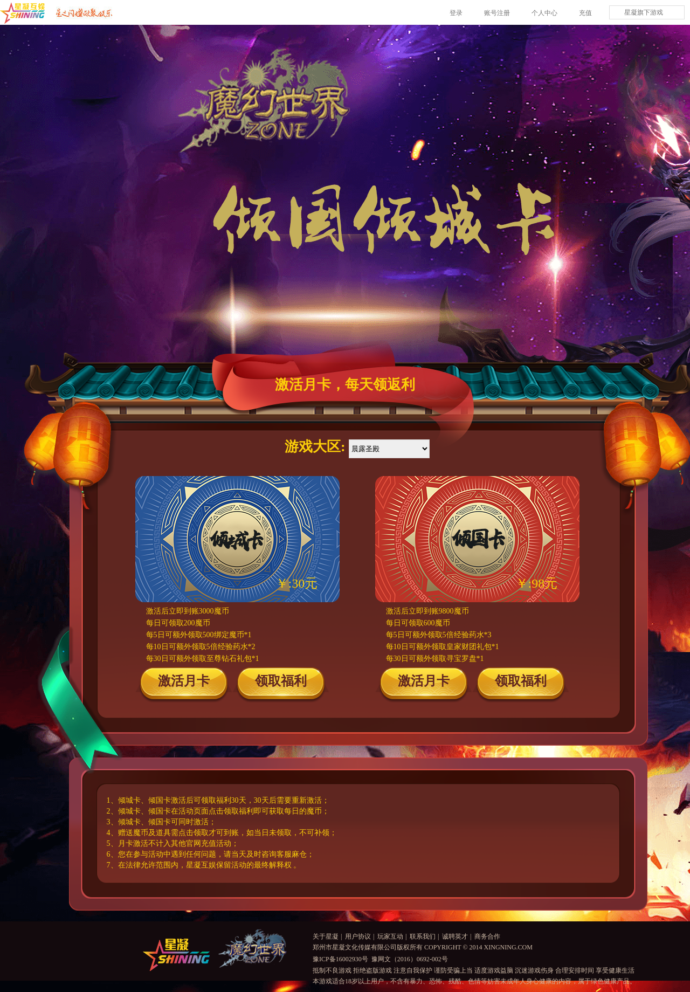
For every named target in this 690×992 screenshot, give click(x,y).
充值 (585, 13)
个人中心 (544, 13)
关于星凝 (326, 936)
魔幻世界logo (253, 948)
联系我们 (423, 936)
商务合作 (487, 936)
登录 (456, 13)
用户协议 (358, 936)
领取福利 (281, 681)
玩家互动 (390, 936)
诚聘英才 (455, 936)
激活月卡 (184, 681)
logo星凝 (176, 954)
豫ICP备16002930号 (340, 959)
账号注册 (497, 13)
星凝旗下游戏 (643, 12)
